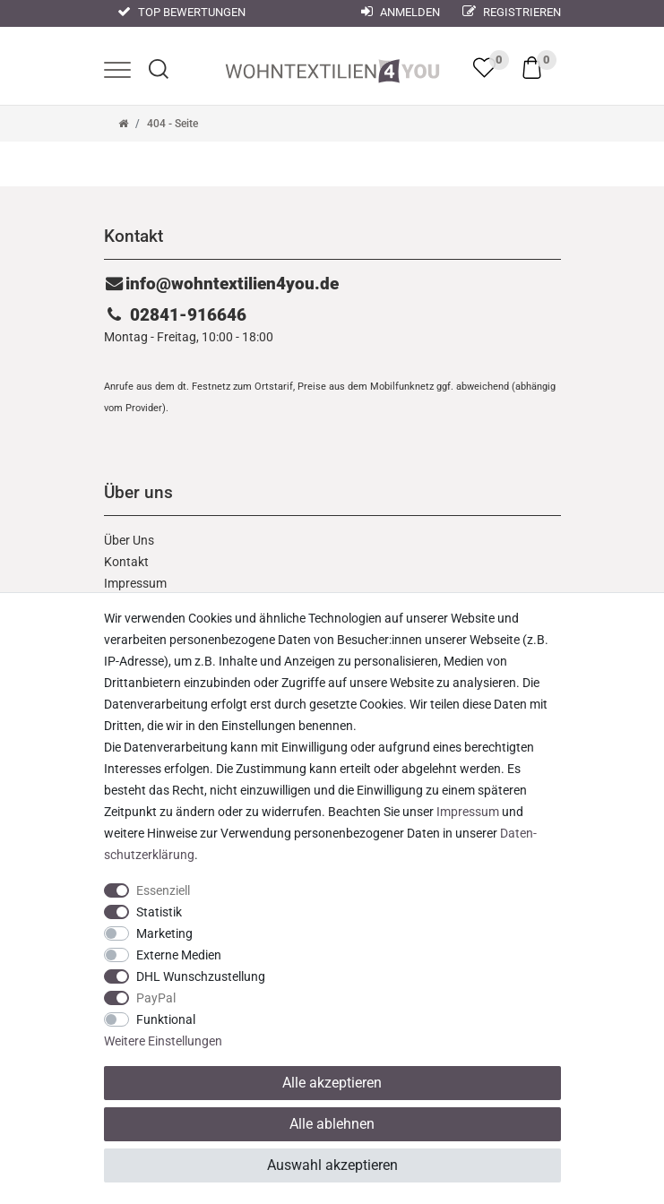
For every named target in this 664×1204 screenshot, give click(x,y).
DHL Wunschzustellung (200, 976)
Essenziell (163, 890)
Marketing (164, 933)
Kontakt (126, 562)
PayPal (156, 998)
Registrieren (511, 12)
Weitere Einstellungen (163, 1041)
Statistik (159, 912)
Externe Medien (178, 955)
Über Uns (129, 540)
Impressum (135, 583)
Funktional (165, 1019)
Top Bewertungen (181, 12)
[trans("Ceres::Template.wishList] (484, 67)
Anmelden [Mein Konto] (400, 12)
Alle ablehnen (332, 1123)
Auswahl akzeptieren (332, 1165)
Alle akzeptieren (332, 1082)
